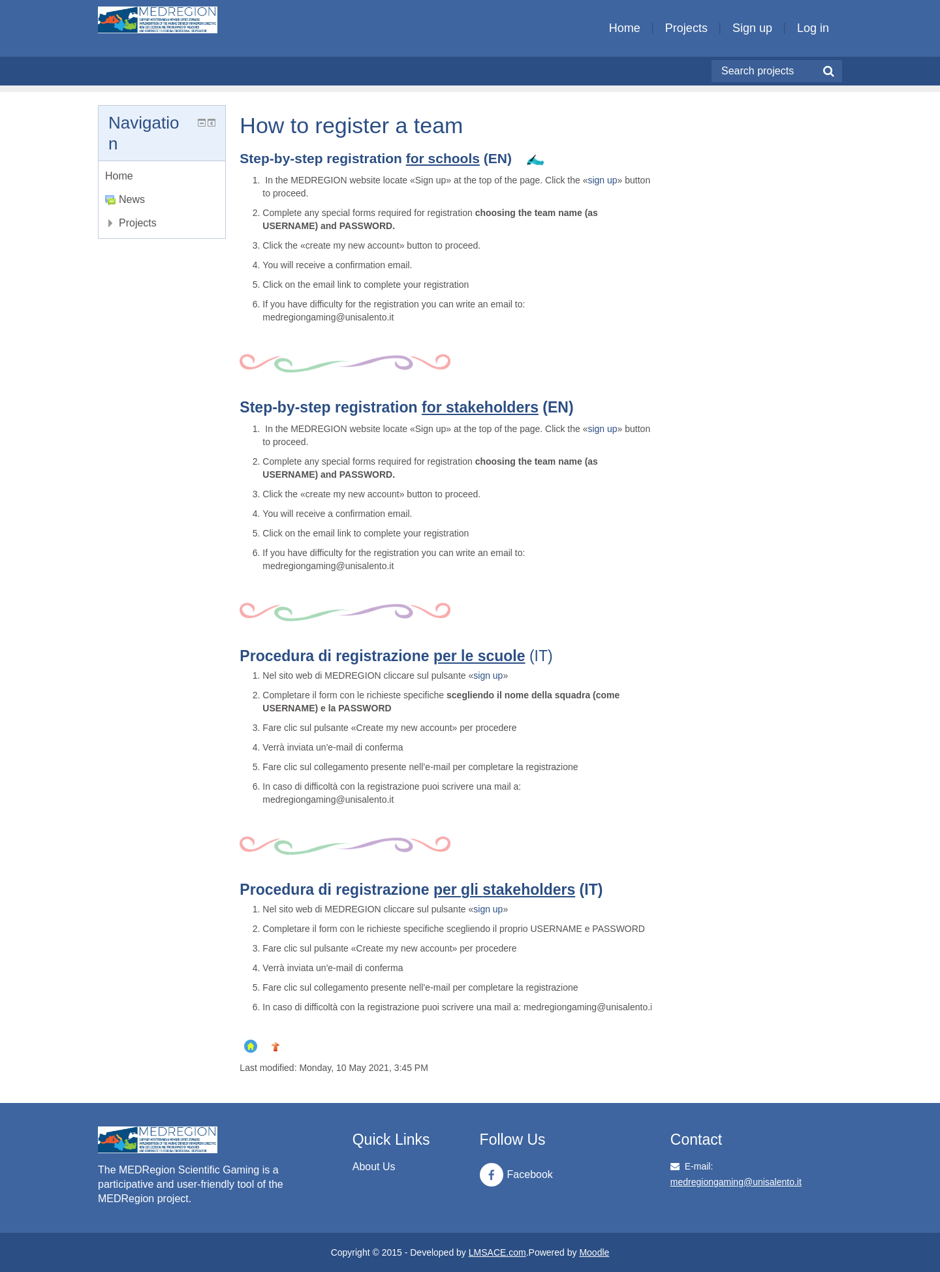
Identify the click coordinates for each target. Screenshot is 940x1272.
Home (624, 28)
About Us (374, 1166)
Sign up (752, 28)
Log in (813, 28)
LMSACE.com (497, 1252)
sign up (602, 180)
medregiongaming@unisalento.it (736, 1182)
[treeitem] (162, 176)
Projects (686, 28)
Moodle (594, 1252)
